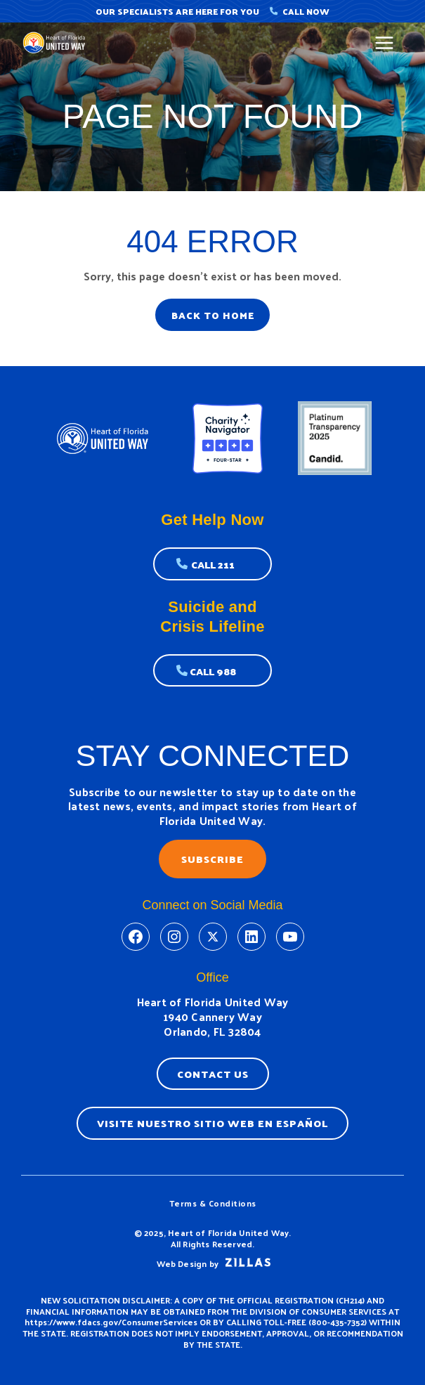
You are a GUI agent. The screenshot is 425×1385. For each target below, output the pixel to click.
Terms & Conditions (212, 1203)
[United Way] (56, 42)
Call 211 (213, 564)
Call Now (299, 11)
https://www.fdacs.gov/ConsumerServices (111, 1321)
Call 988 (213, 671)
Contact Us (213, 1074)
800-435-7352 (338, 1321)
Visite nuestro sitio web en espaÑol (212, 1123)
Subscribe (212, 859)
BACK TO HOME (212, 315)
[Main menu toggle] (384, 43)
